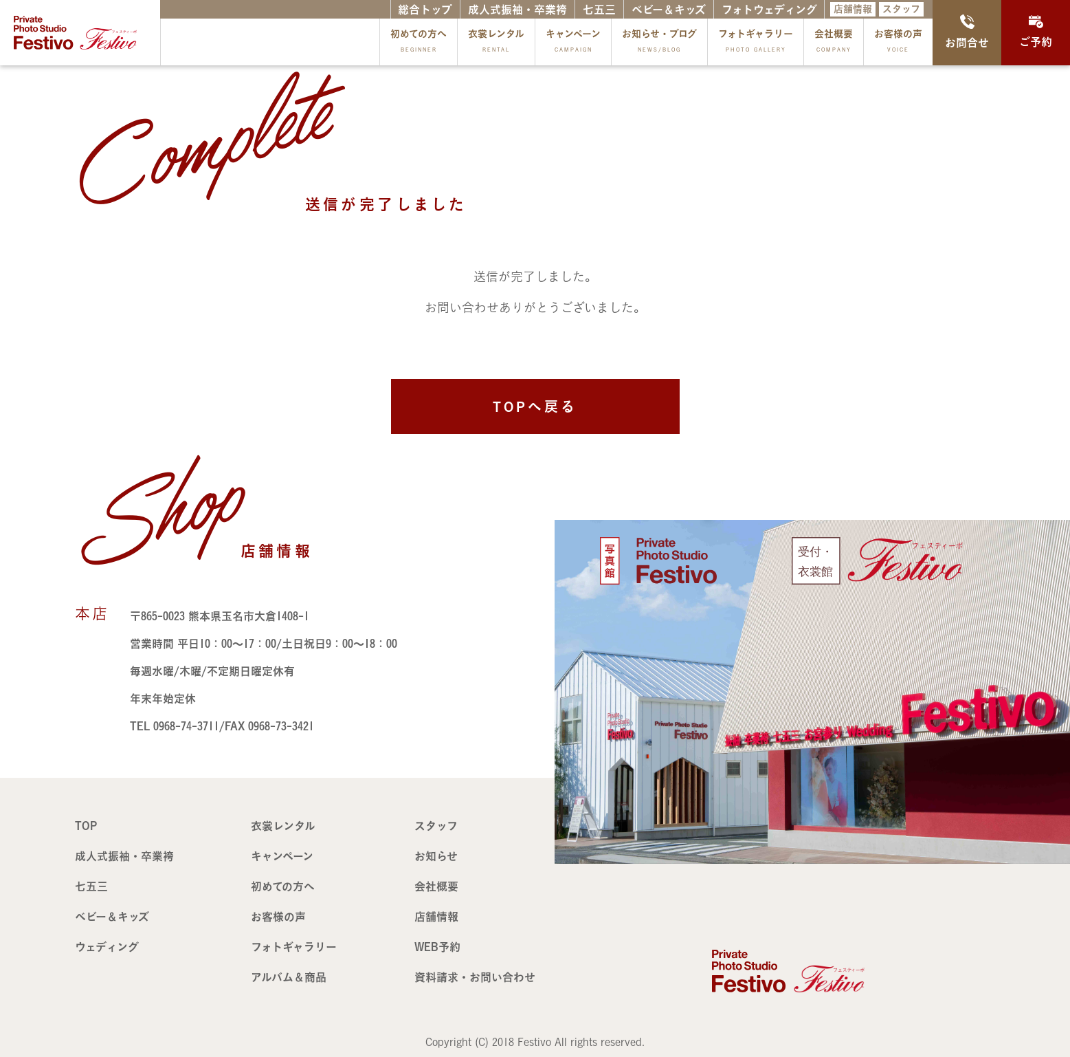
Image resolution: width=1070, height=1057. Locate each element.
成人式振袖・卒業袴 (517, 9)
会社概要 (833, 43)
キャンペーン (573, 43)
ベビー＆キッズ (669, 9)
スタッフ (901, 9)
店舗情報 (853, 9)
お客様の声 (898, 43)
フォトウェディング (769, 9)
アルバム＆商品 (288, 977)
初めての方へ (418, 43)
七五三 (599, 9)
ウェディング (107, 946)
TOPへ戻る (535, 406)
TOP (86, 825)
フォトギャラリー (755, 43)
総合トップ (425, 9)
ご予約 (1035, 31)
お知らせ (436, 856)
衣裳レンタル (496, 43)
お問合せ (967, 31)
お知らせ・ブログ (659, 43)
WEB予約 (437, 946)
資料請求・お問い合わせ (474, 977)
